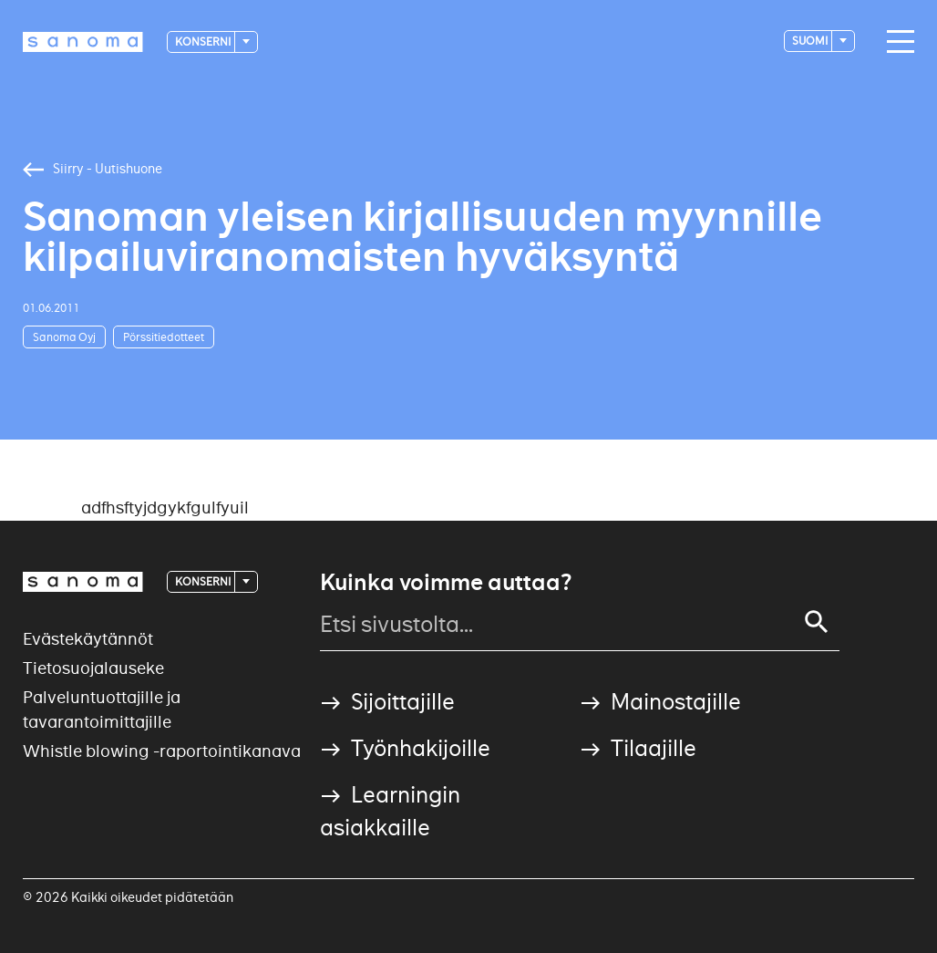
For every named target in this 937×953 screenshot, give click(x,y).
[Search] (816, 622)
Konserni (203, 41)
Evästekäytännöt (88, 638)
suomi (810, 40)
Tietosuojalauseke (93, 668)
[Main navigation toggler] (896, 42)
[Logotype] (83, 42)
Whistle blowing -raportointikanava (162, 751)
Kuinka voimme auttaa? (445, 582)
